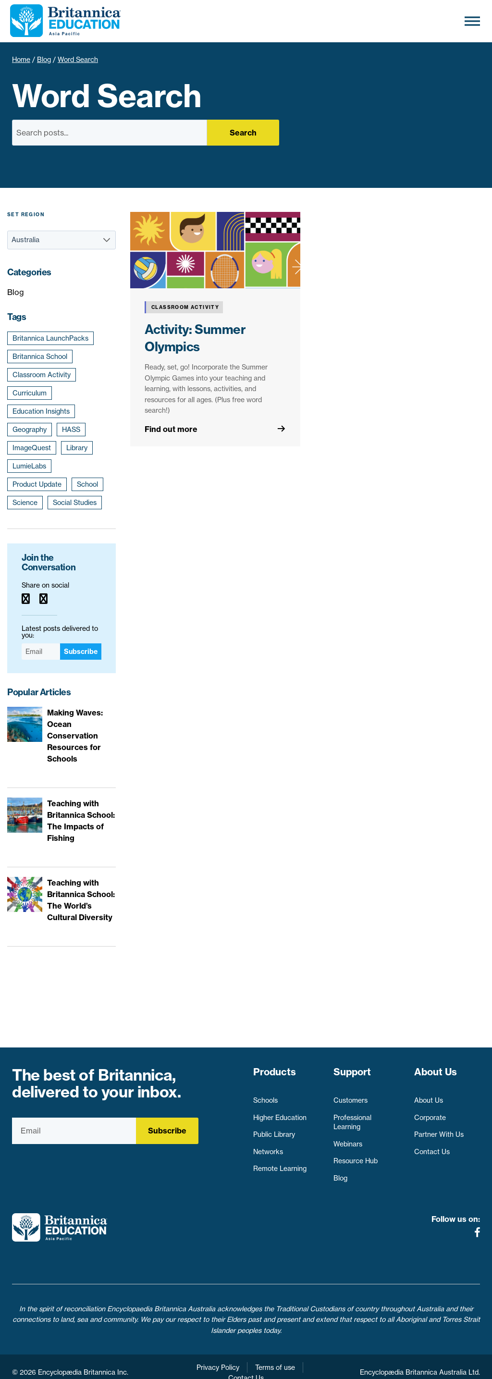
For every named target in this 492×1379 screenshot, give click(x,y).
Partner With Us (439, 1130)
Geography (29, 429)
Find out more (171, 429)
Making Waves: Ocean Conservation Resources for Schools (75, 735)
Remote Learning (280, 1164)
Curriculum (29, 393)
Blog (44, 59)
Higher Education (280, 1112)
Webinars (347, 1139)
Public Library (274, 1130)
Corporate (430, 1112)
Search (243, 132)
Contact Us (432, 1147)
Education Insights (41, 411)
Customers (350, 1096)
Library (76, 447)
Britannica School (39, 356)
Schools (265, 1096)
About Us (428, 1096)
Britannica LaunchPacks (50, 338)
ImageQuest (31, 447)
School (87, 484)
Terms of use (275, 1355)
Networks (268, 1147)
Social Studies (75, 502)
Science (24, 502)
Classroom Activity (41, 374)
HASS (71, 429)
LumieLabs (29, 466)
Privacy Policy (218, 1355)
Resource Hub (355, 1156)
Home (21, 59)
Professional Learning (352, 1117)
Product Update (37, 484)
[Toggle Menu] (472, 20)
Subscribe (81, 651)
